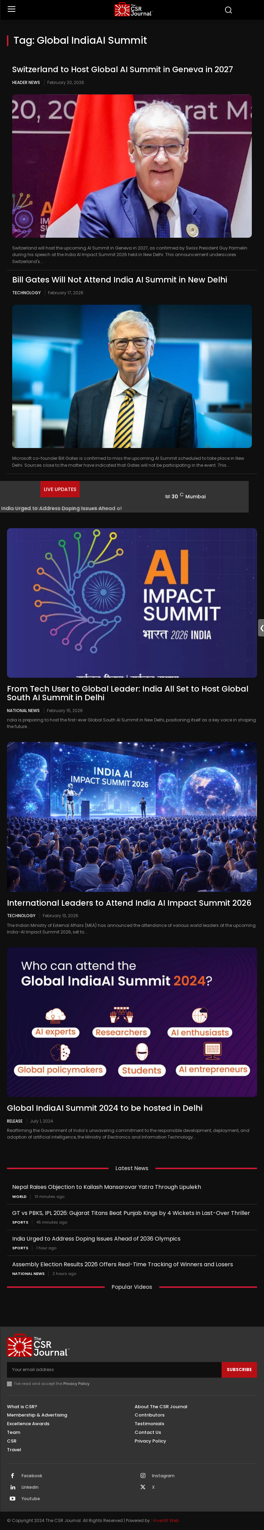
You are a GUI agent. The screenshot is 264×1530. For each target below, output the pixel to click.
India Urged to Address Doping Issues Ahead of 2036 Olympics (96, 1239)
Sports (20, 1222)
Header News (26, 82)
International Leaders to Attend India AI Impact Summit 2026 (129, 902)
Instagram (163, 1476)
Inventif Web (166, 1520)
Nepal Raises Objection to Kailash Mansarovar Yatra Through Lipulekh (106, 1187)
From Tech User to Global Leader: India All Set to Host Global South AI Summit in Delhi (127, 693)
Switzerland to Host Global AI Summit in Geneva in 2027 (122, 69)
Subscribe (239, 1369)
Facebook (32, 1476)
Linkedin (30, 1487)
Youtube (31, 1499)
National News (23, 710)
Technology (26, 293)
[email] (114, 1369)
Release (15, 1121)
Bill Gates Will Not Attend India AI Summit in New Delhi (119, 279)
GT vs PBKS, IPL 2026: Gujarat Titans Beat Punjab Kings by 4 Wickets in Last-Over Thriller (131, 1213)
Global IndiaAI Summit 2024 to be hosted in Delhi (104, 1108)
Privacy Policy (76, 1383)
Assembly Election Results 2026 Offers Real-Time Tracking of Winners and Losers (122, 1264)
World (19, 1196)
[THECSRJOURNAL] (133, 9)
